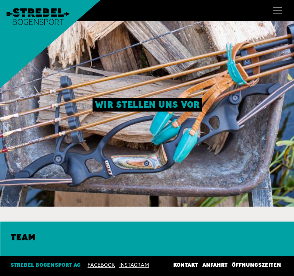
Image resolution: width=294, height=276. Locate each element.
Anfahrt (214, 264)
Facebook (101, 264)
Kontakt (185, 264)
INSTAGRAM (134, 264)
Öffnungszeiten (256, 264)
